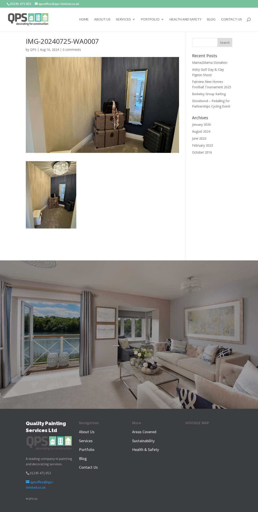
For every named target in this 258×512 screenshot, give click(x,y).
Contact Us (231, 19)
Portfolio (150, 19)
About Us (102, 19)
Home (84, 19)
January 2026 (201, 124)
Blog (211, 19)
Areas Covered (144, 431)
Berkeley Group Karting (209, 94)
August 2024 (201, 131)
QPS (33, 49)
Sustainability (143, 440)
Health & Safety (145, 449)
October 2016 (202, 152)
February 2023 (202, 145)
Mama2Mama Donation (209, 62)
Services (123, 19)
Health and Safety (185, 19)
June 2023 (199, 138)
